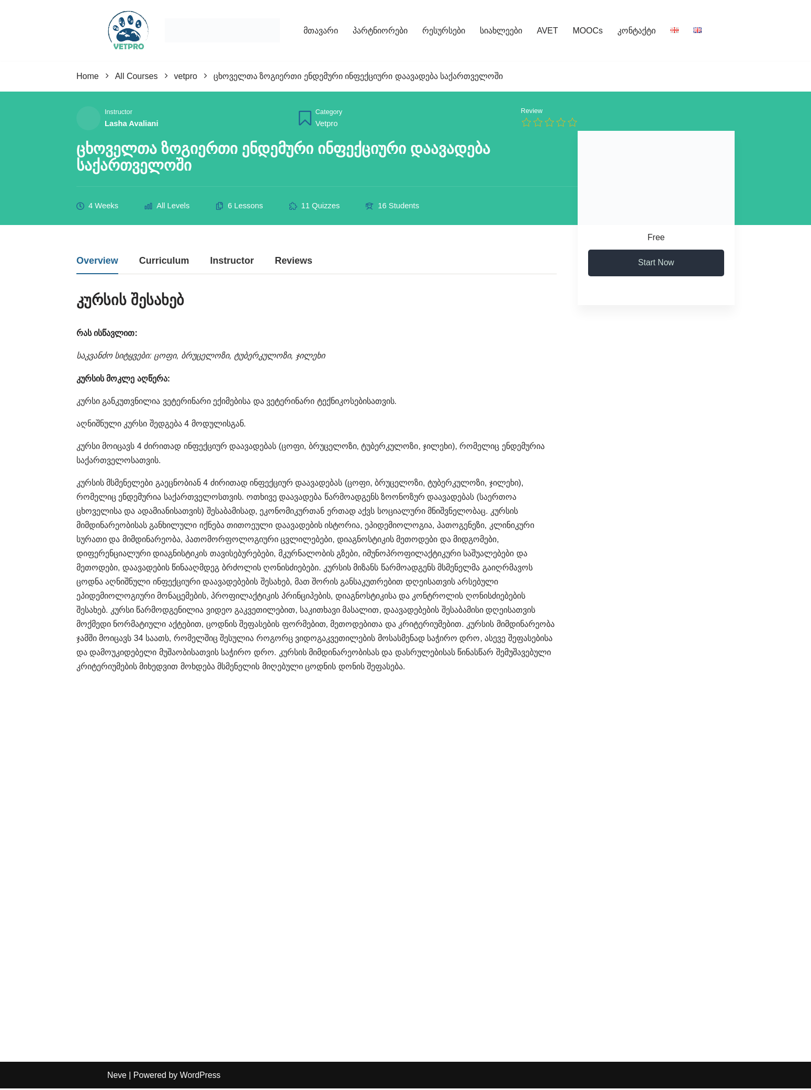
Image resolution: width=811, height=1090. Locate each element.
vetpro (327, 123)
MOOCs (587, 30)
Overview (97, 262)
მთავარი (320, 30)
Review (532, 111)
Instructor (118, 113)
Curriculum (164, 262)
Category (329, 113)
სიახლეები (501, 30)
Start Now (656, 263)
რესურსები (443, 30)
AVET (547, 30)
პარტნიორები (380, 30)
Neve (117, 1076)
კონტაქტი (636, 30)
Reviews (294, 262)
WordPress (200, 1076)
